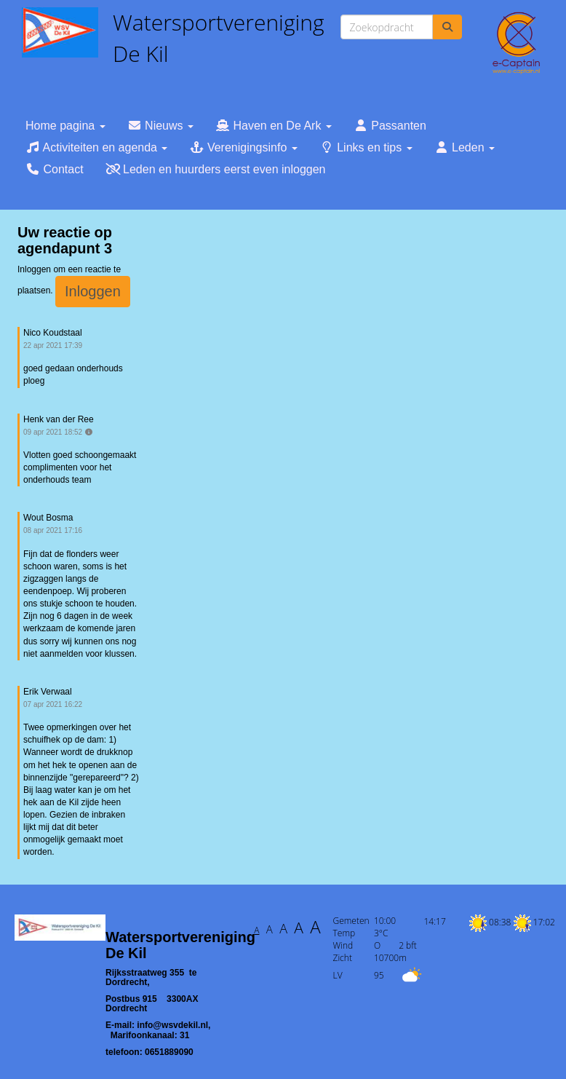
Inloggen (93, 291)
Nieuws (160, 125)
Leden (464, 147)
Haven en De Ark (273, 125)
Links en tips (365, 147)
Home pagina (65, 125)
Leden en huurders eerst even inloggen (215, 169)
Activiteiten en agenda (96, 147)
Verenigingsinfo (243, 147)
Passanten (390, 125)
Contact (54, 169)
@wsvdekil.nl (172, 1025)
